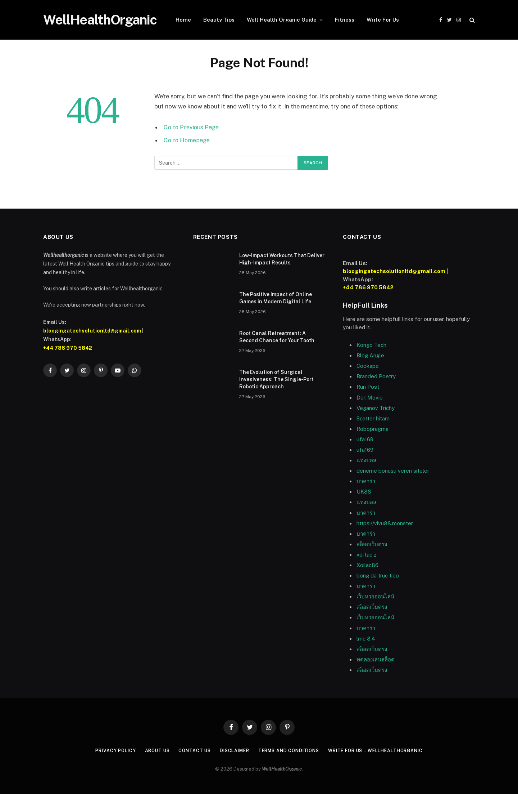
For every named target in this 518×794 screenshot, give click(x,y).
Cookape (367, 366)
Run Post (367, 387)
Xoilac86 (367, 565)
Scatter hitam (373, 418)
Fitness (344, 20)
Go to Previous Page (192, 127)
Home (183, 20)
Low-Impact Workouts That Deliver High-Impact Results (281, 259)
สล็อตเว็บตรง (371, 544)
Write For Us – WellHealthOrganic (382, 750)
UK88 (363, 492)
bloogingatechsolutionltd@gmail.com (92, 331)
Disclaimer (231, 750)
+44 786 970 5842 (67, 348)
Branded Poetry (376, 376)
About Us (150, 750)
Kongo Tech (371, 345)
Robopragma (372, 429)
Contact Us (189, 750)
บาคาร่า (365, 513)
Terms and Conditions (289, 750)
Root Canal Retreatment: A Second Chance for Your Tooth (276, 336)
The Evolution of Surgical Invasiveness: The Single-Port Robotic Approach (276, 379)
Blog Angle (370, 355)
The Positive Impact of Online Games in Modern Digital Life (275, 297)
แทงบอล (366, 460)
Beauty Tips (219, 20)
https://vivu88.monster (384, 523)
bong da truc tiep (377, 575)
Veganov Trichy (375, 408)
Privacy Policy (106, 750)
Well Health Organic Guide (282, 20)
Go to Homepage (188, 140)
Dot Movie (369, 397)
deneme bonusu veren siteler (392, 471)
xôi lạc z (366, 555)
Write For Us (383, 20)
